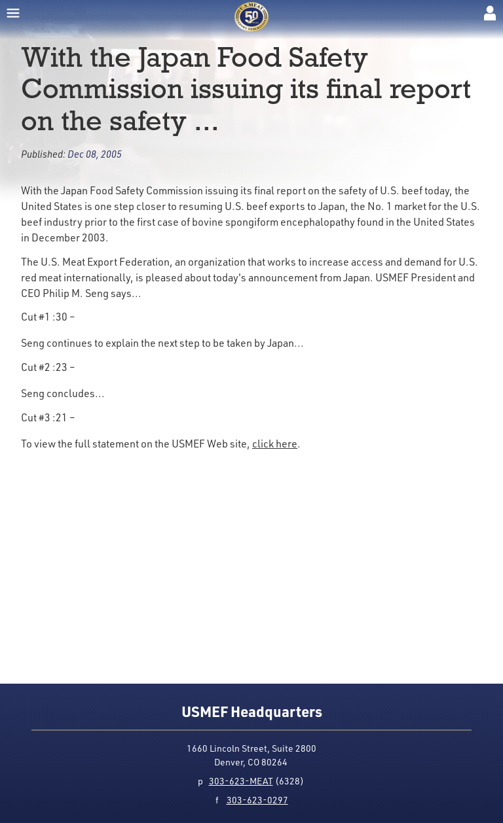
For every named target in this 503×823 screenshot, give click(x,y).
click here (274, 443)
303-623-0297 (257, 800)
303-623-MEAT (241, 781)
